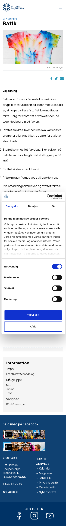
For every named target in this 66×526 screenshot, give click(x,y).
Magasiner (46, 473)
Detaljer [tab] (33, 206)
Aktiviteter (10, 19)
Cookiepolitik (47, 487)
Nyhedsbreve (47, 492)
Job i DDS (45, 478)
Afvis (33, 326)
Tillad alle (33, 314)
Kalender (45, 468)
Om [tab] (54, 206)
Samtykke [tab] (12, 206)
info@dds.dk (10, 492)
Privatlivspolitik (48, 483)
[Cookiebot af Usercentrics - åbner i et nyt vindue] (47, 196)
